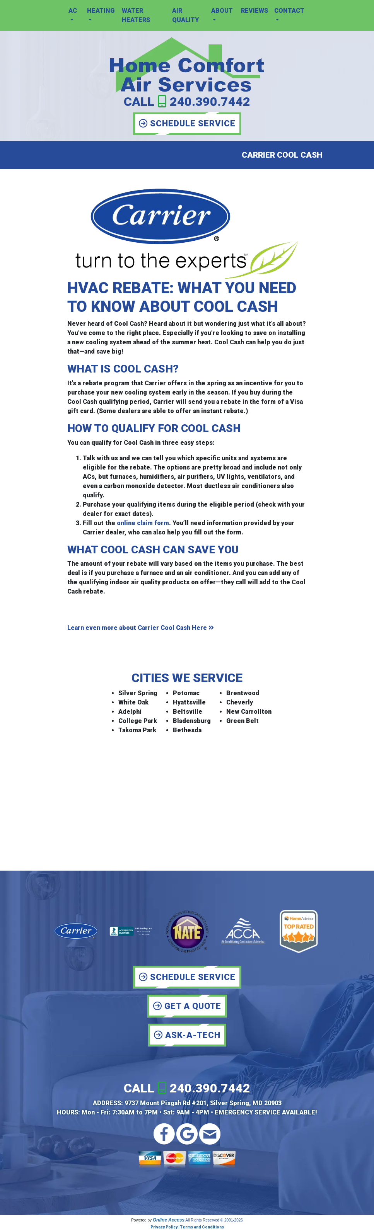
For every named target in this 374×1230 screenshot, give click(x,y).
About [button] (222, 10)
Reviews (254, 10)
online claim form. (144, 523)
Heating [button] (100, 10)
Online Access (168, 1220)
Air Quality (185, 15)
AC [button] (72, 10)
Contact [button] (289, 10)
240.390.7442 (210, 101)
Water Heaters (136, 15)
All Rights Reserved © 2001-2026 (214, 1220)
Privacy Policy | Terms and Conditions (187, 1227)
